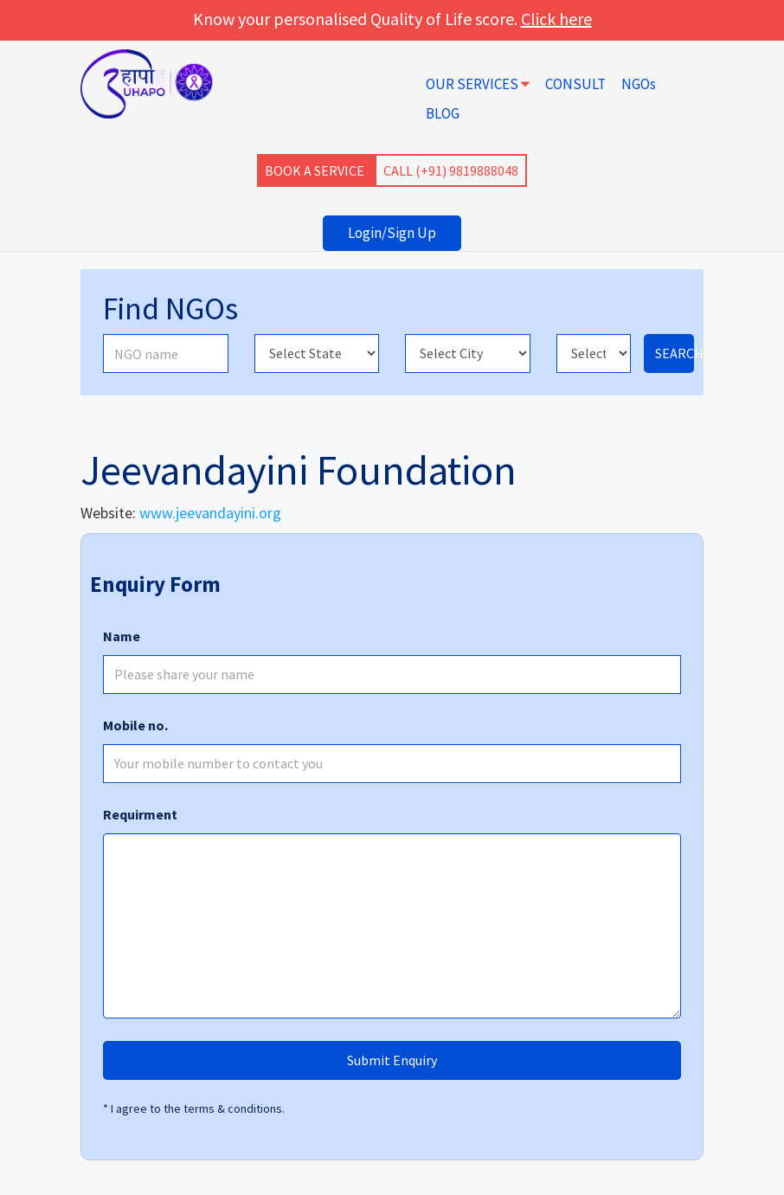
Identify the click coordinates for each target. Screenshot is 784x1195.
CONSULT (575, 83)
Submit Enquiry (392, 1060)
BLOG (442, 113)
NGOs (638, 83)
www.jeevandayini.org (210, 513)
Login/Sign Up (392, 232)
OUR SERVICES (478, 83)
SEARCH (674, 353)
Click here (556, 18)
